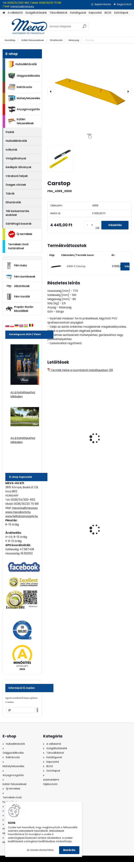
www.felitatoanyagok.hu (21, 516)
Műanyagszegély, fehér (108, 444)
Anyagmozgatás (24, 109)
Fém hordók (17, 296)
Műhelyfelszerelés (24, 98)
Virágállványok (16, 158)
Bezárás (69, 850)
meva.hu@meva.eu (22, 6)
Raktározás (20, 87)
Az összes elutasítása (40, 850)
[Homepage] (4, 12)
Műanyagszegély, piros (65, 444)
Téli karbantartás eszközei (17, 213)
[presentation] (50, 91)
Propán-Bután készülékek (19, 309)
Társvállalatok (58, 12)
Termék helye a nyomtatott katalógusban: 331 (80, 370)
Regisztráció (124, 4)
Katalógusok (78, 12)
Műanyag (74, 40)
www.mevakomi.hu (18, 512)
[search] (84, 27)
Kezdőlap (10, 40)
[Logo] (26, 26)
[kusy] (90, 225)
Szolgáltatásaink (36, 12)
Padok (10, 132)
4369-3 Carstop (76, 266)
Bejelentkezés (103, 4)
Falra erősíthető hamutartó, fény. (104, 530)
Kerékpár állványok (18, 167)
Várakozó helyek (17, 176)
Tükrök (10, 193)
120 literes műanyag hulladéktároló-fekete (64, 530)
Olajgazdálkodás (24, 76)
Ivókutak (11, 149)
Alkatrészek (17, 286)
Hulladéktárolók (22, 64)
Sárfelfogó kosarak (18, 223)
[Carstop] (89, 91)
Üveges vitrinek (16, 185)
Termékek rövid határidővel (18, 246)
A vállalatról (15, 12)
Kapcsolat (95, 12)
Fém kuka (16, 265)
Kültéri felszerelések (32, 40)
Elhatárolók (56, 40)
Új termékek (20, 234)
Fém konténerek (20, 276)
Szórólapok (121, 12)
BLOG (108, 12)
